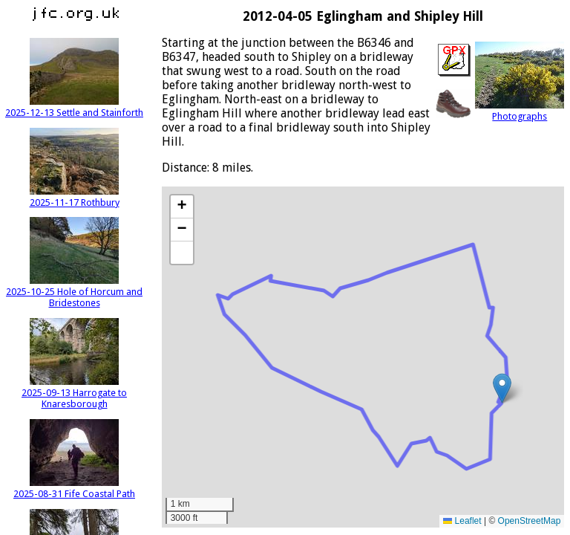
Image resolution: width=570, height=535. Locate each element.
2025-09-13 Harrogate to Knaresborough (74, 392)
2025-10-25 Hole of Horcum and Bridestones (74, 291)
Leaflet (462, 521)
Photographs (519, 111)
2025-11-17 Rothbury (74, 197)
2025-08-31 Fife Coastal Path (74, 488)
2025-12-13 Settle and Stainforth (74, 107)
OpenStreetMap (529, 521)
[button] (502, 388)
